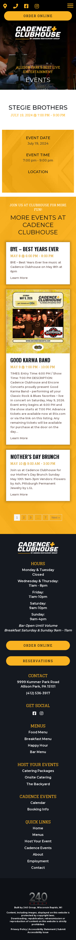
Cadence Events (38, 848)
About (38, 854)
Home (38, 828)
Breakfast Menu (38, 739)
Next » (56, 517)
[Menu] (70, 5)
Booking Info (38, 809)
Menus (38, 835)
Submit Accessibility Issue (46, 931)
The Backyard (38, 784)
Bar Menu (38, 752)
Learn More (19, 278)
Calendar (38, 803)
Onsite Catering (38, 777)
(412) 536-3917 (38, 693)
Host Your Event (38, 841)
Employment (38, 861)
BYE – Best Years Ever (34, 249)
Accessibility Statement (42, 929)
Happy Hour (38, 745)
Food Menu (38, 732)
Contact (38, 868)
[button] (5, 6)
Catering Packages (38, 771)
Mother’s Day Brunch (34, 456)
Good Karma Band (30, 360)
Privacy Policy (19, 929)
